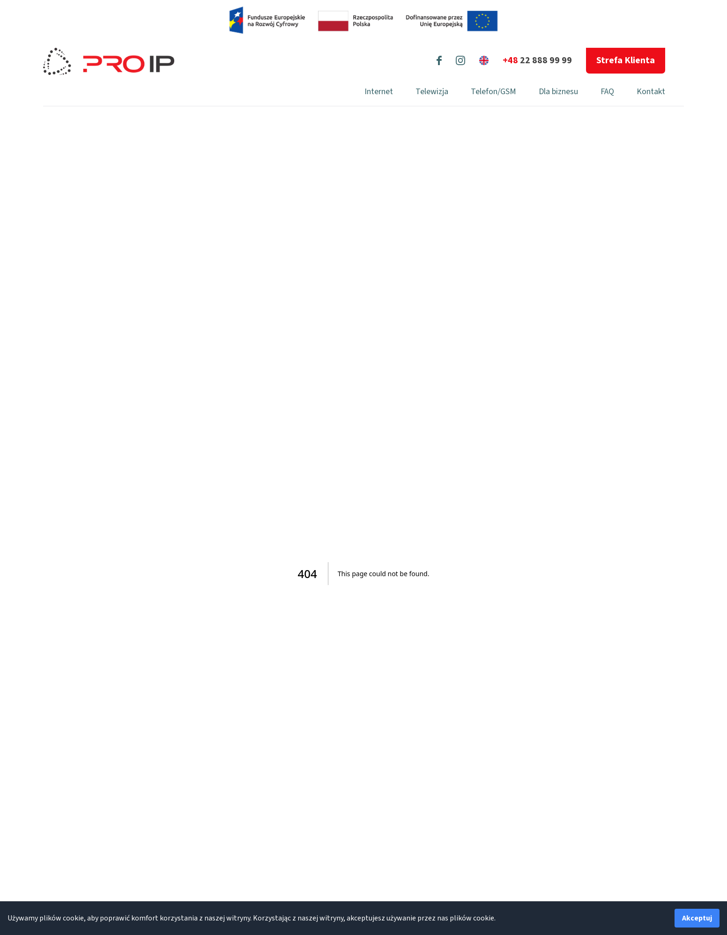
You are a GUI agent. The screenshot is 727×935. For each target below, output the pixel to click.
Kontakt (651, 91)
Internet (378, 91)
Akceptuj (697, 918)
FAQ (607, 91)
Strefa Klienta (625, 60)
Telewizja (431, 91)
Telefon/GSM (493, 91)
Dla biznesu (558, 91)
